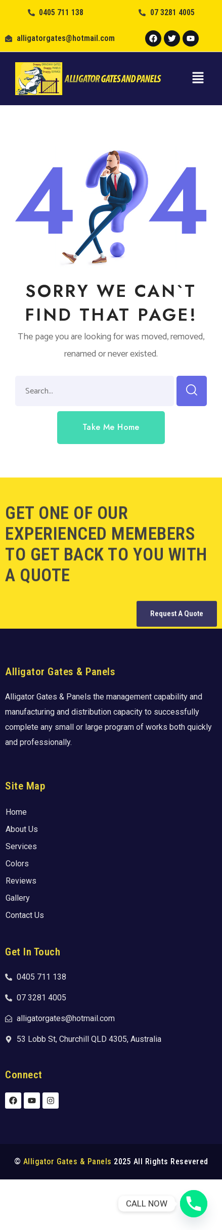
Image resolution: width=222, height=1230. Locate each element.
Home (16, 812)
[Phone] (193, 1203)
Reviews (21, 881)
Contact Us (25, 915)
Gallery (18, 898)
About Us (22, 829)
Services (21, 846)
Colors (17, 863)
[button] (198, 78)
